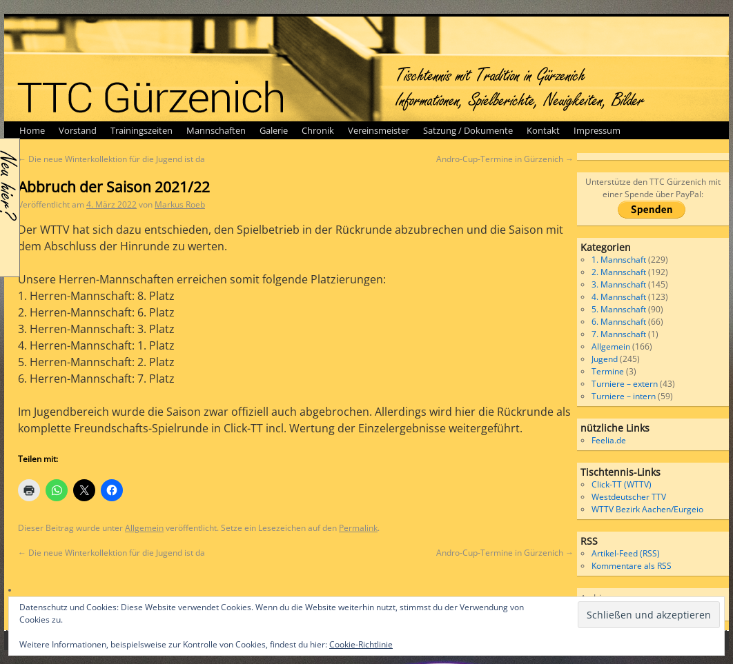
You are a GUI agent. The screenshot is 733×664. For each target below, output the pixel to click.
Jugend (605, 359)
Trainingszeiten (141, 130)
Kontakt (543, 130)
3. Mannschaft (619, 284)
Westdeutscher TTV (629, 497)
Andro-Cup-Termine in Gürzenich (505, 159)
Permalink (358, 528)
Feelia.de (609, 440)
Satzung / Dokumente (468, 130)
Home (32, 130)
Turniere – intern (624, 396)
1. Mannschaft (619, 259)
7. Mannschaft (619, 334)
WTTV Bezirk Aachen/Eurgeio (647, 509)
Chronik (318, 130)
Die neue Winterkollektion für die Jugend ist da (111, 159)
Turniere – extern (625, 384)
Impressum (597, 130)
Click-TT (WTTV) (622, 484)
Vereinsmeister (378, 130)
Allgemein (144, 528)
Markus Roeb (180, 204)
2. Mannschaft (619, 272)
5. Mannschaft (619, 309)
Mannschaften (216, 130)
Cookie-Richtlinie (361, 644)
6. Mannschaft (619, 322)
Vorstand (78, 130)
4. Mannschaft (619, 297)
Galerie (274, 130)
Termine (608, 371)
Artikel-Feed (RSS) (626, 553)
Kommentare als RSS (632, 566)
